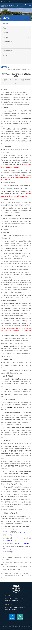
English (8, 1)
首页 (14, 69)
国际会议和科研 (7, 41)
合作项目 (5, 37)
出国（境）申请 (7, 50)
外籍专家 (5, 32)
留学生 (5, 46)
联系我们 (5, 55)
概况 (4, 28)
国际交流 (18, 69)
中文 (5, 1)
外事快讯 (5, 23)
